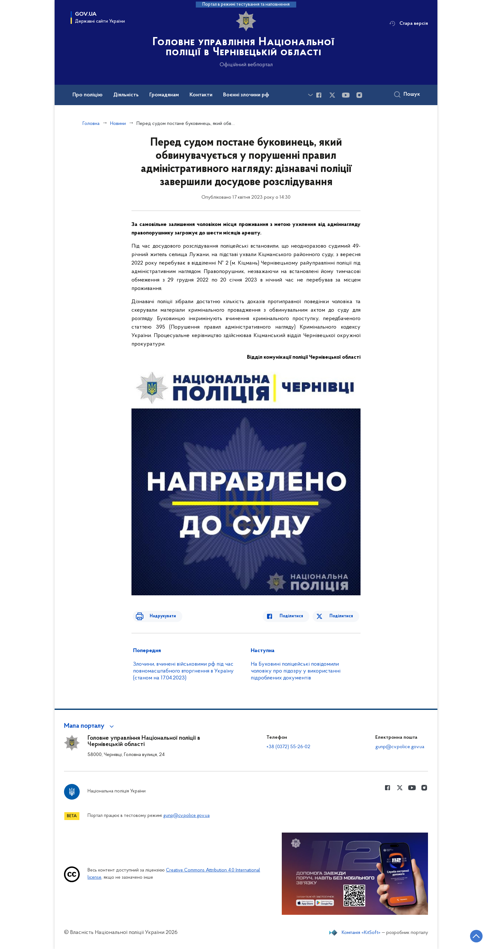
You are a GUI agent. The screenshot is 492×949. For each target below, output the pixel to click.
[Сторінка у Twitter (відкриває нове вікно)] (332, 95)
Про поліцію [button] (87, 95)
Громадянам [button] (164, 95)
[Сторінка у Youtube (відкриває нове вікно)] (346, 95)
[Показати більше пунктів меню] (310, 95)
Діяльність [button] (126, 95)
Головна (91, 123)
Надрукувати (157, 616)
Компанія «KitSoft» (361, 932)
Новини (118, 123)
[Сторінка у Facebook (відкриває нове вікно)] (319, 95)
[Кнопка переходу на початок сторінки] (468, 935)
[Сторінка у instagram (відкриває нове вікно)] (359, 95)
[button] (90, 726)
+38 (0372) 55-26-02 (288, 746)
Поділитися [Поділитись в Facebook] (297, 616)
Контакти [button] (201, 95)
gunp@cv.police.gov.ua (399, 746)
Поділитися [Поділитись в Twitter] (342, 616)
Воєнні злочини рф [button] (246, 95)
